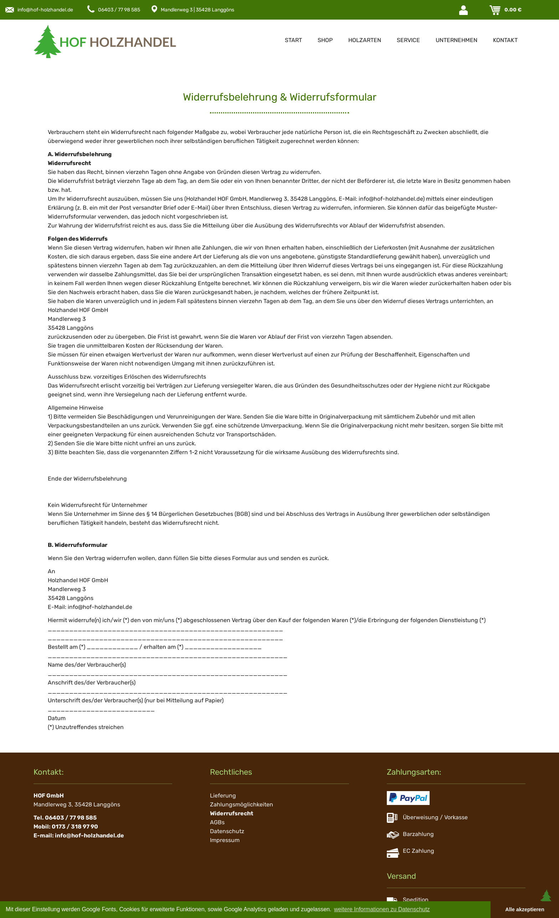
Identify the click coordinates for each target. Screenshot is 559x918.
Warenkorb (495, 10)
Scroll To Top (546, 900)
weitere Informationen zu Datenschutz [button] (382, 909)
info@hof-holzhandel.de (45, 10)
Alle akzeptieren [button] (524, 909)
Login (464, 10)
